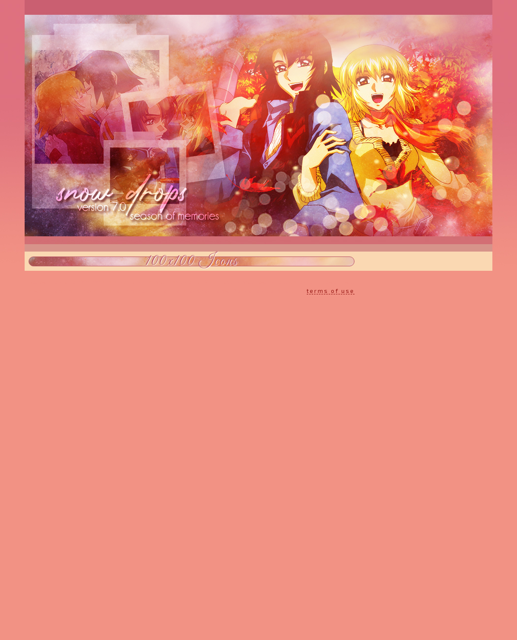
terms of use (331, 290)
